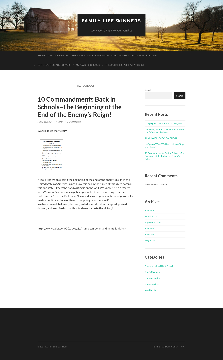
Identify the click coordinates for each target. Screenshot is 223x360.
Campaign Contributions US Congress (163, 123)
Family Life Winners (111, 20)
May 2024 (150, 240)
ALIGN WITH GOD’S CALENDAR (161, 138)
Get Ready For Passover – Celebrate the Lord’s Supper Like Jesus (164, 131)
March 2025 (151, 216)
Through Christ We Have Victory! (125, 65)
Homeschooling (152, 278)
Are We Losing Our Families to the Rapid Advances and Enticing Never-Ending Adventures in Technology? (98, 55)
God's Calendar (152, 272)
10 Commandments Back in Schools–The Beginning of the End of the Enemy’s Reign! (80, 106)
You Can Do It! (152, 289)
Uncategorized (152, 284)
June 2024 (150, 234)
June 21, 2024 (45, 122)
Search (148, 89)
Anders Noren (170, 347)
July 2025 (149, 210)
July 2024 (149, 228)
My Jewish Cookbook (88, 65)
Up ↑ (183, 347)
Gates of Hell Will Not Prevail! (159, 266)
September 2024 (153, 222)
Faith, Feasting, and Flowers (54, 65)
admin (60, 122)
